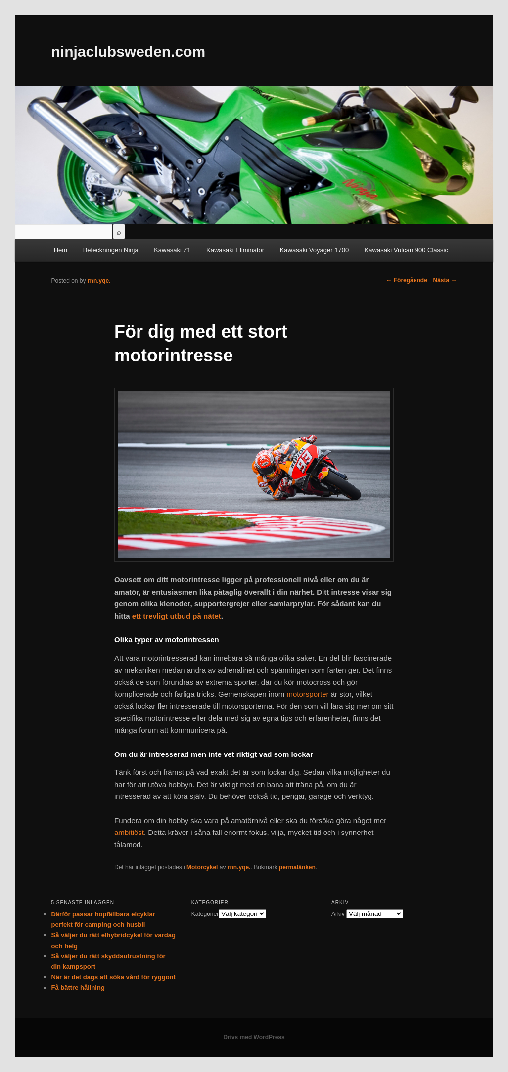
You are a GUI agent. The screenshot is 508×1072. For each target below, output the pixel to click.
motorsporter (308, 694)
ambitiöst (129, 832)
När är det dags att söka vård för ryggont (113, 977)
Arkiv (338, 914)
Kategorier (205, 914)
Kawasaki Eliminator (235, 250)
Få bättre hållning (77, 987)
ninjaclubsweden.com (128, 51)
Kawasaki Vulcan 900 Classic (406, 250)
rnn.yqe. (239, 867)
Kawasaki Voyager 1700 (314, 250)
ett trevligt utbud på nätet (176, 616)
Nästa (445, 280)
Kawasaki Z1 (172, 250)
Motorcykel (202, 867)
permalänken (297, 867)
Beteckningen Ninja (111, 250)
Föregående (406, 280)
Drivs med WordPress (254, 1037)
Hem (60, 250)
